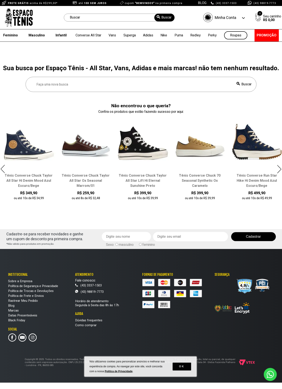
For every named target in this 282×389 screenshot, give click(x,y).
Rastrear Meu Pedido (23, 300)
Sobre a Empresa (20, 281)
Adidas (148, 35)
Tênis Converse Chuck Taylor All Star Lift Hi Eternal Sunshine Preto (143, 180)
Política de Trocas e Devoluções (31, 291)
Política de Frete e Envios (26, 295)
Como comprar (86, 325)
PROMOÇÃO (266, 35)
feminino (148, 244)
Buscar (246, 84)
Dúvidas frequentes (88, 320)
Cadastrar (253, 236)
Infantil (61, 35)
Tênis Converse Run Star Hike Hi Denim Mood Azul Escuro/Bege (257, 180)
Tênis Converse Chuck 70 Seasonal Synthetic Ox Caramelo (199, 180)
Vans (112, 35)
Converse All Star (88, 35)
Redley (195, 35)
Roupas (235, 35)
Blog (11, 305)
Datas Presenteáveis (22, 315)
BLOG (202, 3)
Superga (129, 35)
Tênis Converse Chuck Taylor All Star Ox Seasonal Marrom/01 (86, 180)
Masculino (37, 35)
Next (279, 169)
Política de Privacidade (119, 376)
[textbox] (119, 17)
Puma (179, 35)
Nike (163, 35)
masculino (126, 244)
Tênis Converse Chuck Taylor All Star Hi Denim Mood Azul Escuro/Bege (29, 180)
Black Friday (16, 320)
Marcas (13, 310)
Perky (212, 35)
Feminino (10, 35)
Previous (3, 169)
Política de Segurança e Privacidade (33, 286)
